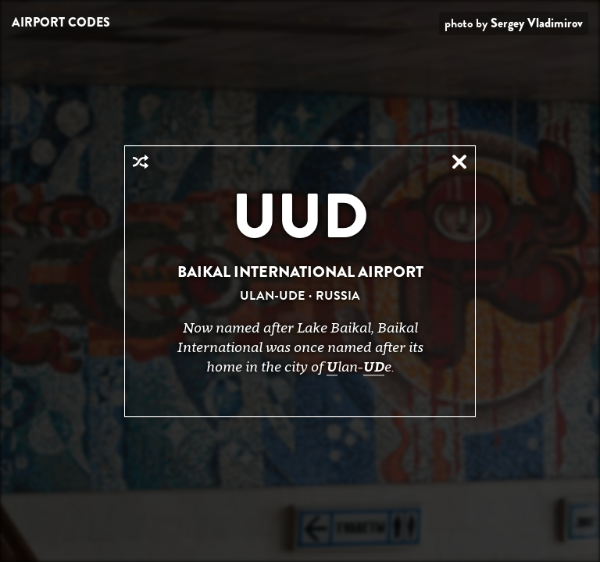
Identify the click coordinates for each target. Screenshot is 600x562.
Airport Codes (61, 22)
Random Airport (140, 161)
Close (459, 161)
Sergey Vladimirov (537, 23)
